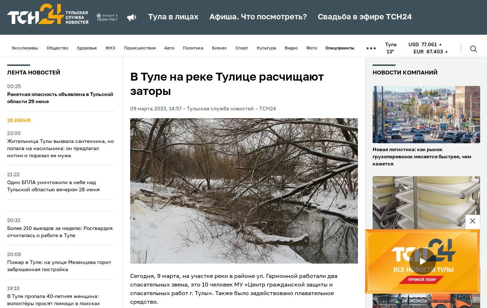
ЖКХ (110, 48)
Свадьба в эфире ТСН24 (365, 17)
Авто (169, 48)
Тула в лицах (173, 17)
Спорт (242, 48)
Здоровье (87, 48)
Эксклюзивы (24, 48)
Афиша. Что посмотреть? (258, 17)
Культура (266, 48)
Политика (193, 48)
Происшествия (140, 48)
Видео (291, 48)
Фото (311, 48)
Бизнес (219, 48)
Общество (57, 48)
